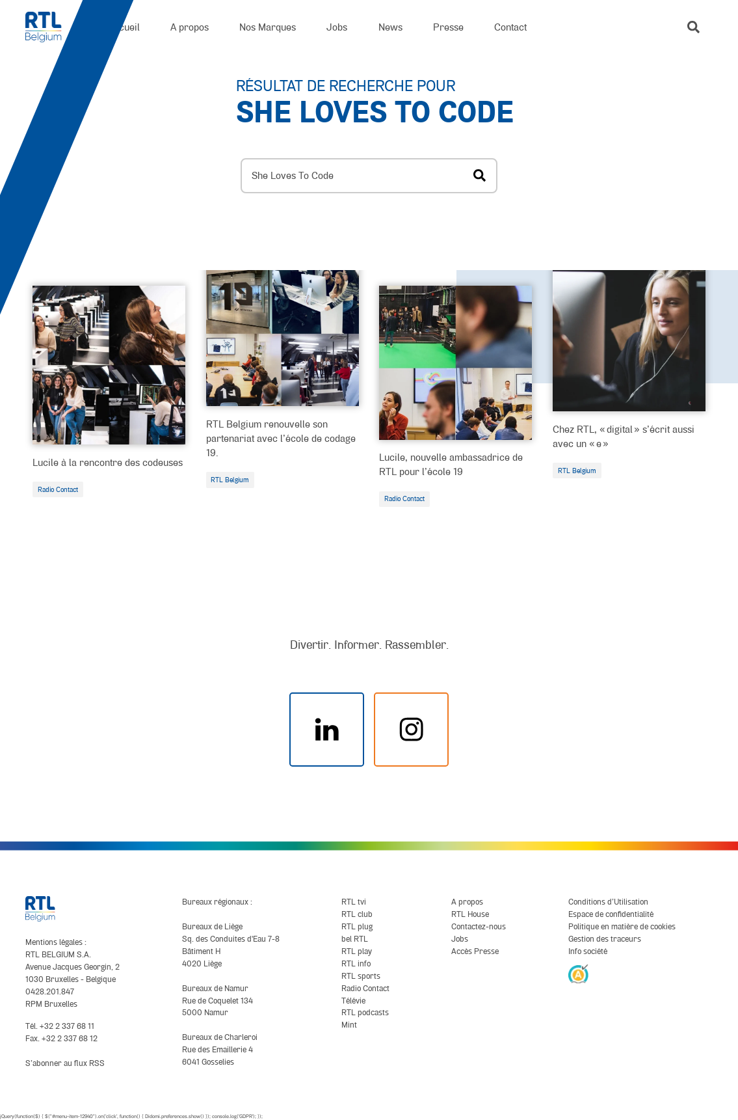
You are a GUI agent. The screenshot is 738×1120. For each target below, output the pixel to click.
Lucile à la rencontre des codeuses (108, 462)
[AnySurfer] (578, 973)
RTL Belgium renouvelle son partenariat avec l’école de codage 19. (281, 438)
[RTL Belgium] (51, 27)
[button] (693, 27)
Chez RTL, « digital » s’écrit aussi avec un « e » (623, 436)
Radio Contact (58, 489)
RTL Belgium (230, 479)
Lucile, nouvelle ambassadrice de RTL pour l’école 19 (451, 464)
